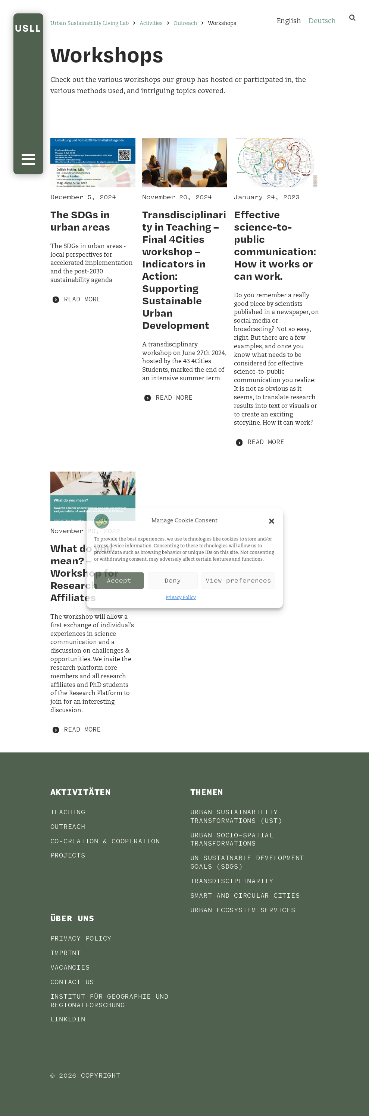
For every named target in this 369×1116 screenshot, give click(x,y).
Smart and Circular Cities (245, 896)
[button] (271, 521)
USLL (28, 28)
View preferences (238, 580)
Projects (67, 855)
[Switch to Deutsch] (322, 22)
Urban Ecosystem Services (242, 910)
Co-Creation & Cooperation (105, 841)
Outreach (67, 827)
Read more (82, 299)
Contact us (72, 982)
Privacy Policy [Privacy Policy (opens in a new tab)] (181, 598)
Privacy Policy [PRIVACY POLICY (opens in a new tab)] (81, 938)
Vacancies (70, 967)
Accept (119, 580)
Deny (173, 580)
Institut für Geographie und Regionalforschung (109, 1001)
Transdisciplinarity (231, 881)
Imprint (65, 953)
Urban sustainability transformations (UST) (236, 816)
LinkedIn (67, 1019)
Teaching (67, 812)
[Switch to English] (289, 22)
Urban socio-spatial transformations (231, 839)
